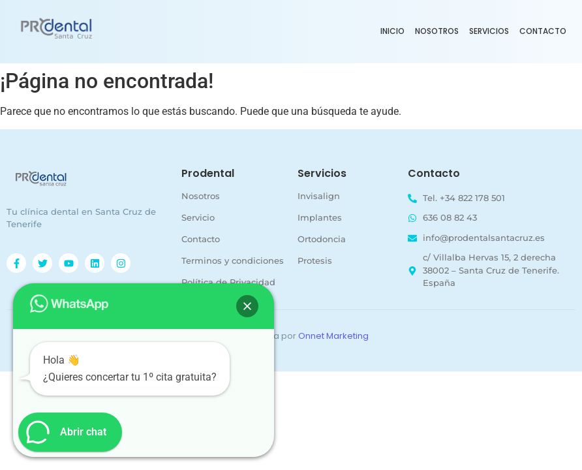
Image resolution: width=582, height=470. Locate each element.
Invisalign (319, 196)
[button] (247, 306)
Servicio (198, 217)
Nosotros (437, 31)
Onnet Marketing (333, 336)
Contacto (542, 31)
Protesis (315, 260)
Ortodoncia (322, 239)
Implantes (320, 217)
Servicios (489, 31)
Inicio (392, 31)
